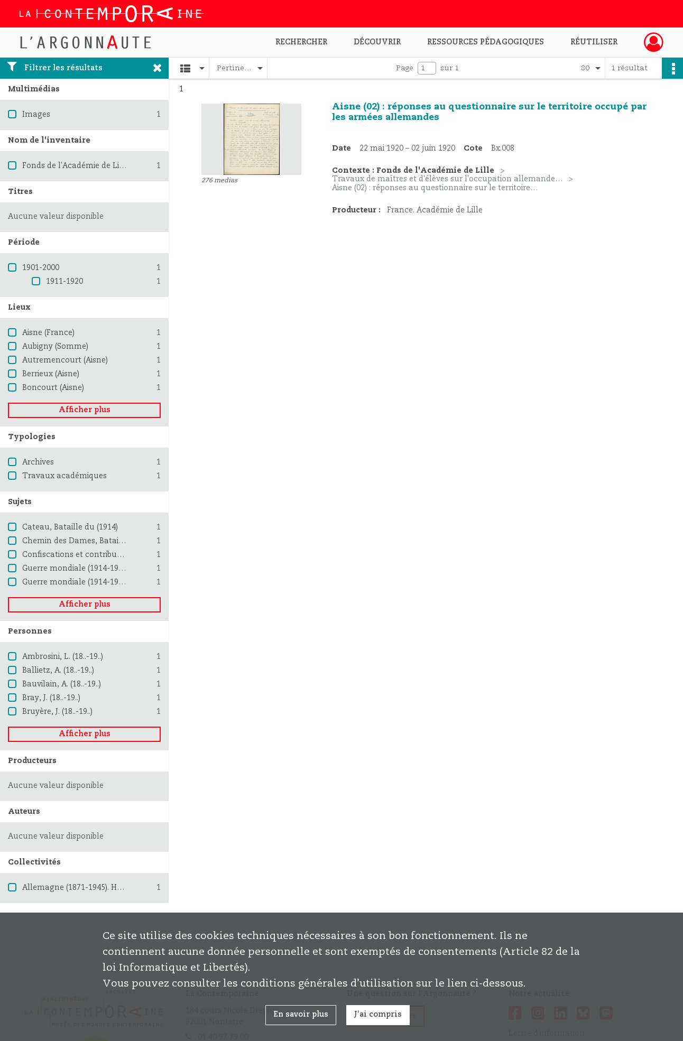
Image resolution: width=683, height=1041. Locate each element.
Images (36, 114)
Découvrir (377, 42)
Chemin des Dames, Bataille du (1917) (92, 541)
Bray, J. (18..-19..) (51, 698)
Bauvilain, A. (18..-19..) (61, 684)
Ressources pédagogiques (485, 42)
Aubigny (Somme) (55, 346)
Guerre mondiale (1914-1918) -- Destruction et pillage (121, 582)
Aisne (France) (48, 333)
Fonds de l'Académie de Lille (75, 166)
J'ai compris (378, 1014)
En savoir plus (300, 1014)
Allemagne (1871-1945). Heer (75, 887)
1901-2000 (40, 268)
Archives (38, 462)
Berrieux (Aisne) (50, 374)
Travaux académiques (64, 476)
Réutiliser (593, 42)
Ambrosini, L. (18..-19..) (62, 657)
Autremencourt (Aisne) (65, 360)
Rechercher (301, 42)
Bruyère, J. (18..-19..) (57, 711)
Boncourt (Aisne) (53, 388)
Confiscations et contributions (78, 555)
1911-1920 (64, 281)
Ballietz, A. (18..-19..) (58, 670)
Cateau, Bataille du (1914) (70, 527)
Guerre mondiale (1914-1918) (75, 568)
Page (404, 68)
